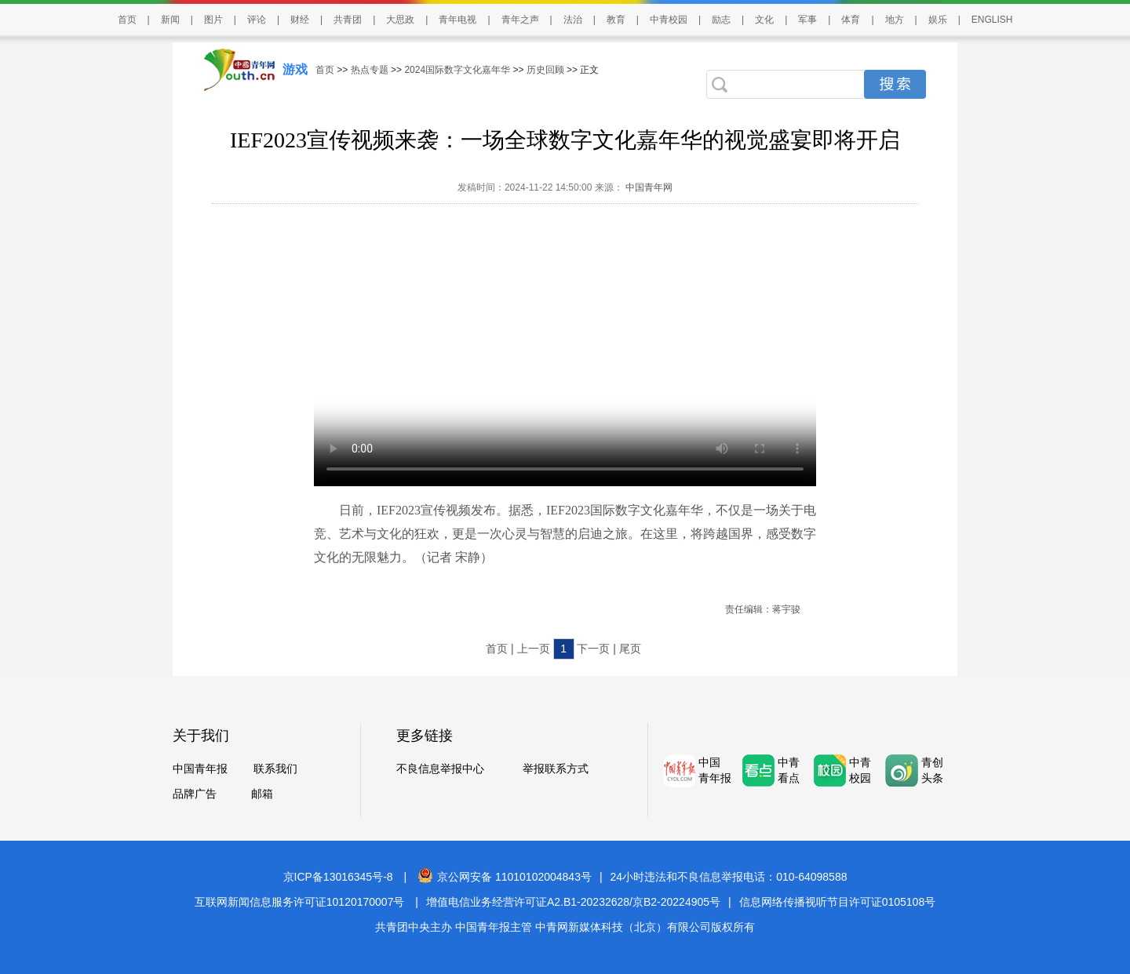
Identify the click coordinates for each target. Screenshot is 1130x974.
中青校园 (668, 19)
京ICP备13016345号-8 (338, 876)
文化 (764, 19)
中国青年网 (649, 187)
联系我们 (275, 768)
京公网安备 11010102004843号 (504, 876)
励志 (721, 19)
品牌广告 (195, 793)
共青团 (348, 19)
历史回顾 (545, 69)
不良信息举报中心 (440, 768)
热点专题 (369, 69)
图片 (213, 19)
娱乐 (937, 19)
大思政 (400, 19)
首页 (127, 19)
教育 (616, 19)
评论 (256, 19)
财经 (299, 19)
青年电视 (457, 19)
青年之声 (520, 19)
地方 (894, 19)
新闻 (170, 19)
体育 (850, 19)
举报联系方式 (556, 768)
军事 (807, 19)
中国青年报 (200, 768)
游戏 (295, 69)
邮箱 (262, 793)
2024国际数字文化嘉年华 (457, 69)
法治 (572, 19)
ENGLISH (992, 19)
